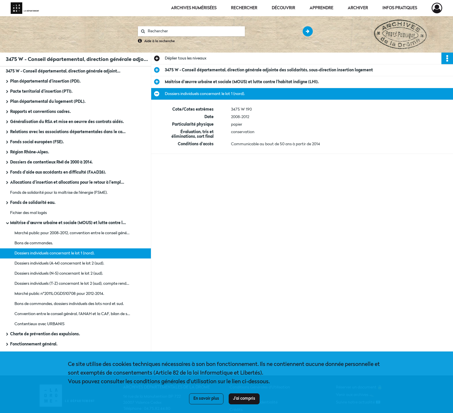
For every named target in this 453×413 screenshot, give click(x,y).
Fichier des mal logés (28, 213)
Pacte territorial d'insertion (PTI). (41, 92)
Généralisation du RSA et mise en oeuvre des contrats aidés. (67, 122)
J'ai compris (244, 399)
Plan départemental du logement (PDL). (48, 102)
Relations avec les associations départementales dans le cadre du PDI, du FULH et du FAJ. (68, 132)
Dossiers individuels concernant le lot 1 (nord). (54, 253)
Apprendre (321, 8)
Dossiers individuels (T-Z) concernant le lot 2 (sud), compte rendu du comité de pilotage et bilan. (72, 284)
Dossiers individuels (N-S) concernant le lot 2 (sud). (58, 273)
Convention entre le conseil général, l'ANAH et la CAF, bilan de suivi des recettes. (72, 314)
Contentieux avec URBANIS (39, 324)
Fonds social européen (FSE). (37, 142)
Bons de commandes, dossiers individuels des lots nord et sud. (69, 304)
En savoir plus (206, 399)
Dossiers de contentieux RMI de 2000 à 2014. (51, 162)
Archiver (358, 8)
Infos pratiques (399, 8)
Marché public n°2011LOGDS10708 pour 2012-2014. (59, 294)
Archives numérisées (194, 8)
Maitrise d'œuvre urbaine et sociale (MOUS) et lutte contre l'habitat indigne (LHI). (68, 223)
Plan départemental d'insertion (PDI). (45, 81)
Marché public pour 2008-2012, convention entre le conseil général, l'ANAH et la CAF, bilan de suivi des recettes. (72, 233)
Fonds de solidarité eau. (33, 203)
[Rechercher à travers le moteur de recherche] (194, 31)
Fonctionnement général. (34, 344)
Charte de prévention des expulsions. (45, 334)
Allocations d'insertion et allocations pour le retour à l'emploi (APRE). (68, 183)
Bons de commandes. (33, 243)
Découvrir (283, 8)
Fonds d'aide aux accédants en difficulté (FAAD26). (58, 172)
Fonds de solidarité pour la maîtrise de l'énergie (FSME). (59, 193)
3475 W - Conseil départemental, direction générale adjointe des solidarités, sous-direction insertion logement (63, 71)
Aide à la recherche (159, 41)
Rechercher (244, 8)
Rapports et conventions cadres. (40, 112)
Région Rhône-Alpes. (29, 152)
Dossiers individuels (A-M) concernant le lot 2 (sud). (59, 263)
